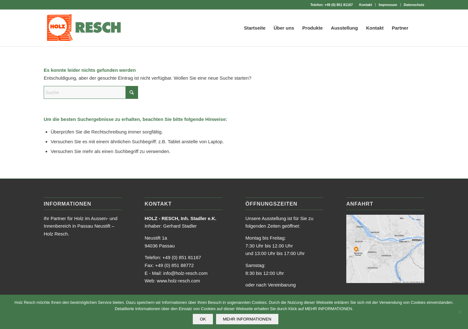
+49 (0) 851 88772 (174, 265)
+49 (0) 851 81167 (339, 5)
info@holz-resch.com (185, 273)
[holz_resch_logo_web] (83, 28)
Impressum (388, 5)
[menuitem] (366, 4)
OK (203, 319)
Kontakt (365, 5)
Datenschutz (414, 5)
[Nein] (460, 312)
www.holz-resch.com (178, 280)
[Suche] (418, 28)
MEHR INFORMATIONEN (247, 319)
